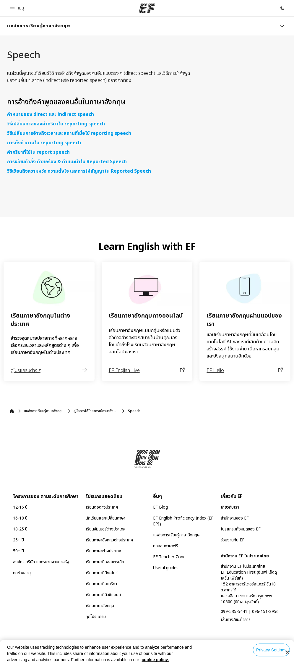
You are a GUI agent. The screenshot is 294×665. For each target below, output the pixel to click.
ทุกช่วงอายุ (22, 573)
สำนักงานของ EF (235, 518)
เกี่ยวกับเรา (230, 507)
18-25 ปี (20, 529)
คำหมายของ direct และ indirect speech (50, 114)
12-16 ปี (20, 507)
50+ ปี (18, 551)
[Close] (287, 652)
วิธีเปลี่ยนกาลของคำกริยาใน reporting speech (56, 123)
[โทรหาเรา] (282, 8)
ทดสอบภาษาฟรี (165, 546)
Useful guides (165, 568)
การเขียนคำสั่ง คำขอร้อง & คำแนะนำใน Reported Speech (67, 161)
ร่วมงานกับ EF (232, 540)
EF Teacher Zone (169, 557)
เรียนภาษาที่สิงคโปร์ (102, 573)
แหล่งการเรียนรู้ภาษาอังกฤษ (176, 535)
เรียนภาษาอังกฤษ (100, 606)
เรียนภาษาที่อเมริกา (101, 584)
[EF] (147, 8)
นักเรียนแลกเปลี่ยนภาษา (105, 518)
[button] (17, 8)
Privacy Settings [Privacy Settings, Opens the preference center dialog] (271, 650)
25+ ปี (18, 540)
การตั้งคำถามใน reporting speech (44, 142)
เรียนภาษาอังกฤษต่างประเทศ (109, 540)
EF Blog (160, 507)
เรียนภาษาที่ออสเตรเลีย (105, 562)
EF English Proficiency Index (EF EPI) (183, 521)
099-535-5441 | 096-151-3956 (250, 612)
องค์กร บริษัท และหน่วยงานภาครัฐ (41, 562)
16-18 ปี (20, 518)
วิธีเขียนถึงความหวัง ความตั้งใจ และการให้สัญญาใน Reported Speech (79, 171)
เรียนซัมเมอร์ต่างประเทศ (106, 529)
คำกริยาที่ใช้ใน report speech (38, 152)
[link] (39, 26)
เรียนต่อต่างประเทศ (102, 507)
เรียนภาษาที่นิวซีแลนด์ (103, 595)
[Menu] (282, 26)
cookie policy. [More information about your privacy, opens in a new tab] (155, 659)
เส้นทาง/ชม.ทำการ (236, 620)
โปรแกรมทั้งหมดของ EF (241, 529)
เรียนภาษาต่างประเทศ (103, 551)
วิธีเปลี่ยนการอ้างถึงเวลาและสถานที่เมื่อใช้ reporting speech (69, 133)
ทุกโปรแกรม (96, 617)
